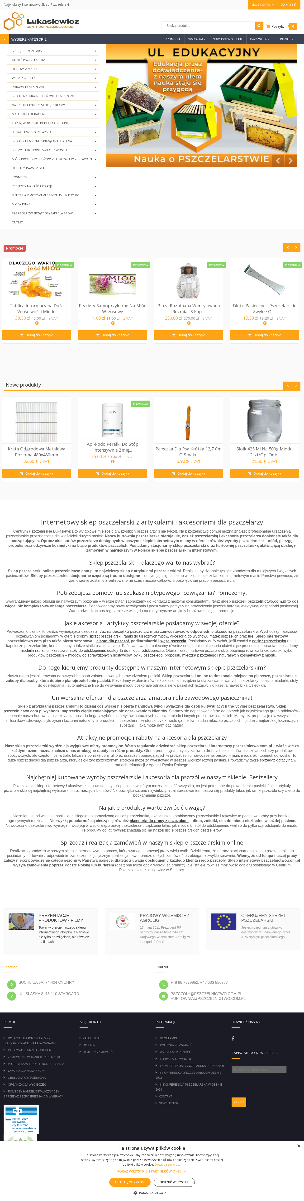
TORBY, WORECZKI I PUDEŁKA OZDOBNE (40, 123)
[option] (38, 301)
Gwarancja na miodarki (26, 1071)
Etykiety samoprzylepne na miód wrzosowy (114, 308)
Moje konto (262, 4)
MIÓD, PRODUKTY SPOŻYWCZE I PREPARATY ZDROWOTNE (55, 160)
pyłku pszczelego (148, 655)
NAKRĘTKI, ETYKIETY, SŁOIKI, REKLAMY (55, 106)
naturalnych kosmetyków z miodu (247, 655)
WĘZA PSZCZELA (55, 79)
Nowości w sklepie (228, 39)
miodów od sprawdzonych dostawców (100, 655)
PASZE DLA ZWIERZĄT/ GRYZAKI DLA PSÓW (55, 214)
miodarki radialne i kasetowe (44, 650)
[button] (152, 1171)
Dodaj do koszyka (40, 335)
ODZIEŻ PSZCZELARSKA (55, 61)
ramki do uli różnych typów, (146, 636)
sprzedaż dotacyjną (276, 760)
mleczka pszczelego (199, 655)
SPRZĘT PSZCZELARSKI (55, 52)
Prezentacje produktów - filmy (60, 918)
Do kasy (289, 4)
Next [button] (296, 247)
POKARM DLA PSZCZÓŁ (55, 88)
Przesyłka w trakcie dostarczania (36, 1064)
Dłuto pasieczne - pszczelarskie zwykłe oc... (266, 308)
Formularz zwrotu (175, 1059)
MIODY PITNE (55, 205)
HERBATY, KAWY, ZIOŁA (28, 168)
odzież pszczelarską (269, 641)
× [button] (298, 1146)
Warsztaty (196, 39)
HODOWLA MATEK (55, 70)
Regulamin (168, 1038)
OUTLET (17, 222)
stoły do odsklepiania (87, 650)
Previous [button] (287, 247)
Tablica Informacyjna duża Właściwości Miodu (38, 308)
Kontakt (165, 1096)
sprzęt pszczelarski (105, 636)
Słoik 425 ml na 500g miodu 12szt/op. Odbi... (266, 451)
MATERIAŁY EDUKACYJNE (55, 115)
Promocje (173, 39)
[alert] (152, 1171)
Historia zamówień (98, 1052)
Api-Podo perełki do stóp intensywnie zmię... (114, 447)
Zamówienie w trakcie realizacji (34, 1057)
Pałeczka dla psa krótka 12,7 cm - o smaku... (190, 451)
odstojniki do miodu (123, 650)
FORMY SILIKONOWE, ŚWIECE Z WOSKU (55, 151)
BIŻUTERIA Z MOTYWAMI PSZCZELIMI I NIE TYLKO (55, 196)
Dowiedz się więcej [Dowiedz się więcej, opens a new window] (168, 1165)
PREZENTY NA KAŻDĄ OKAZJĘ (55, 187)
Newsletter (168, 1103)
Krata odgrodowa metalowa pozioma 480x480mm (38, 451)
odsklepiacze (153, 650)
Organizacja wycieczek (27, 1084)
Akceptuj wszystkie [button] (130, 1182)
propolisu (172, 655)
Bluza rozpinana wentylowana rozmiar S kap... (190, 308)
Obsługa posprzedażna (27, 1077)
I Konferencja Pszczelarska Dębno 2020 (192, 1066)
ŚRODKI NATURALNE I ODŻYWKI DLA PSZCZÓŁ (44, 96)
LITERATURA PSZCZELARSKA (55, 133)
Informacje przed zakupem (29, 1050)
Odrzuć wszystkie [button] (174, 1182)
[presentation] (268, 1082)
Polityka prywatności (177, 1045)
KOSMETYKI (55, 178)
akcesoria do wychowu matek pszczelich (204, 636)
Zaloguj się (92, 1038)
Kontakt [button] (285, 39)
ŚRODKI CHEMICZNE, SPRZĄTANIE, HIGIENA (55, 142)
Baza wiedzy (259, 39)
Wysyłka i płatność (175, 1052)
